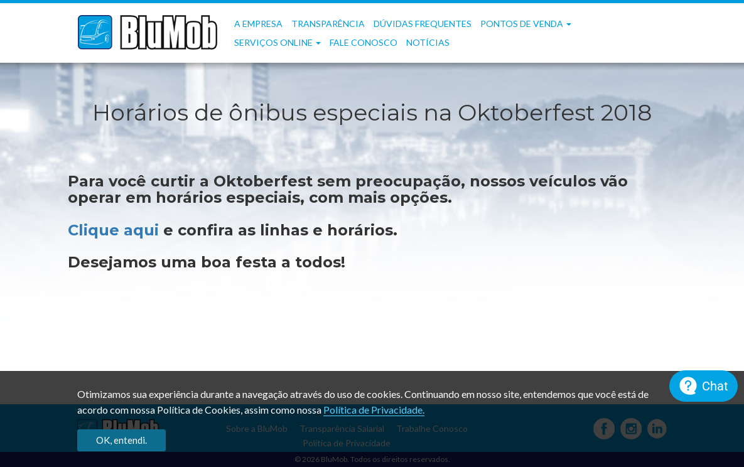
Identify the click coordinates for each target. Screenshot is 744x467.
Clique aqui (115, 230)
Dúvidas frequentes (423, 23)
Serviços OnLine (277, 42)
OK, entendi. (121, 440)
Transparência (328, 23)
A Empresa (258, 23)
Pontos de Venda (525, 23)
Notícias (428, 42)
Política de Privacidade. (373, 410)
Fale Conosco (363, 42)
